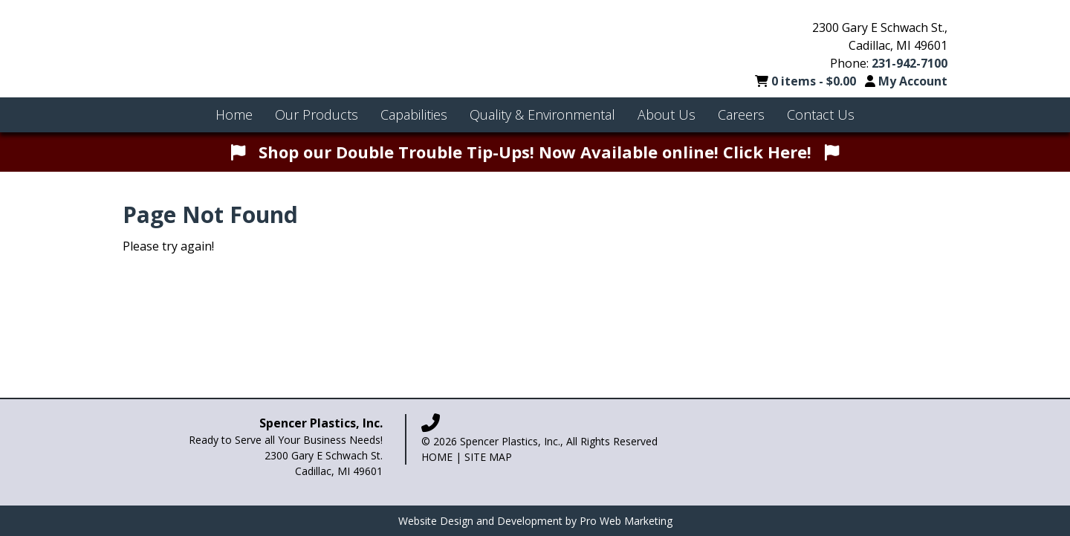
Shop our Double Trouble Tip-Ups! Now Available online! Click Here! (535, 152)
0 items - (815, 81)
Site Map (488, 457)
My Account (912, 81)
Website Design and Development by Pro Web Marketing (535, 521)
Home (437, 457)
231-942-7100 (909, 63)
